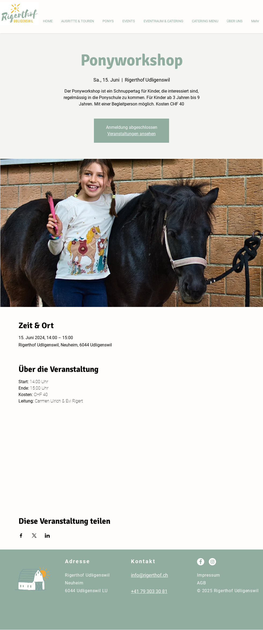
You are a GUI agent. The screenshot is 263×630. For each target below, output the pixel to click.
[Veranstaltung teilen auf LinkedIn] (47, 535)
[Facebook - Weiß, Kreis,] (200, 561)
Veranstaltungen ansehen (131, 133)
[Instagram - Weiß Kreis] (212, 561)
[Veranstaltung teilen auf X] (34, 535)
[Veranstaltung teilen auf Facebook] (21, 535)
